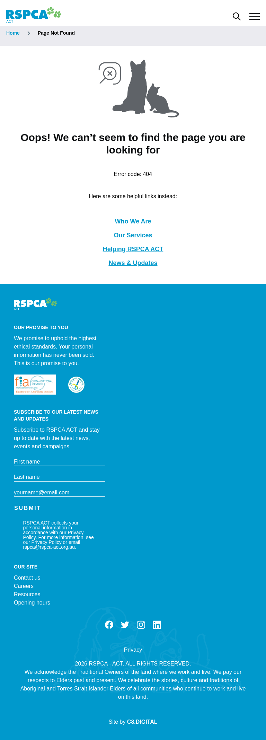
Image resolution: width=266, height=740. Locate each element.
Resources (27, 594)
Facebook (109, 625)
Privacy (133, 650)
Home (13, 33)
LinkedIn (157, 625)
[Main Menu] (254, 16)
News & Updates (132, 262)
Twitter (125, 625)
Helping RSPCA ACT (133, 249)
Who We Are (133, 221)
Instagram (141, 625)
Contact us (27, 578)
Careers (24, 586)
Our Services (133, 235)
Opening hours (32, 603)
